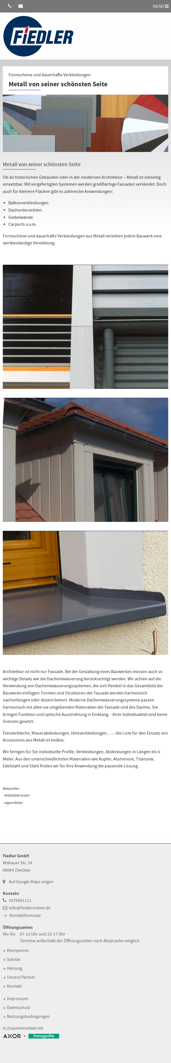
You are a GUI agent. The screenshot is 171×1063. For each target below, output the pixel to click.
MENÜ (161, 6)
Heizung (14, 968)
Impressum (17, 998)
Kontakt (14, 986)
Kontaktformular (25, 915)
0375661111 (20, 900)
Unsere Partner (21, 977)
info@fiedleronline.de (29, 908)
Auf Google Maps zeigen (31, 882)
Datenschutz (18, 1007)
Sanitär (14, 959)
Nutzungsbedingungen (28, 1016)
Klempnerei (18, 950)
